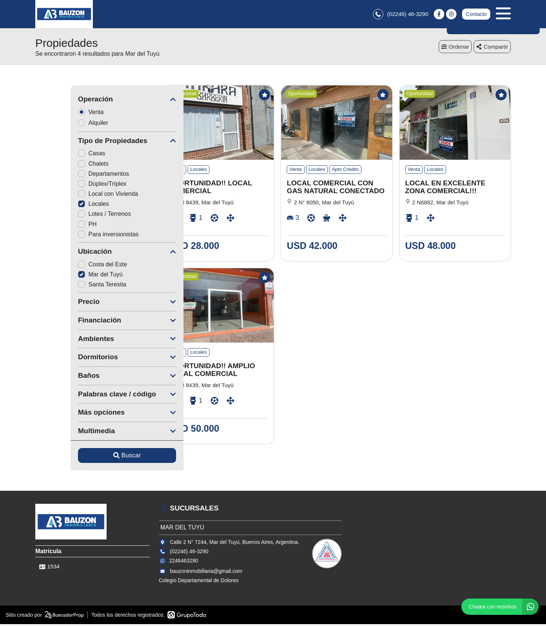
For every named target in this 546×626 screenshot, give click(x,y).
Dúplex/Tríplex (67, 185)
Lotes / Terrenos (69, 215)
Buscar (92, 457)
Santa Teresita (67, 286)
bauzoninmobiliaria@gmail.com (206, 572)
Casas (56, 155)
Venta (58, 113)
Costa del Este (67, 265)
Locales (58, 205)
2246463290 (183, 562)
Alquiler (60, 124)
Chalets (58, 165)
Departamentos (68, 175)
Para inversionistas (73, 235)
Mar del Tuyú (65, 275)
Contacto (476, 15)
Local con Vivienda (73, 195)
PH (52, 225)
